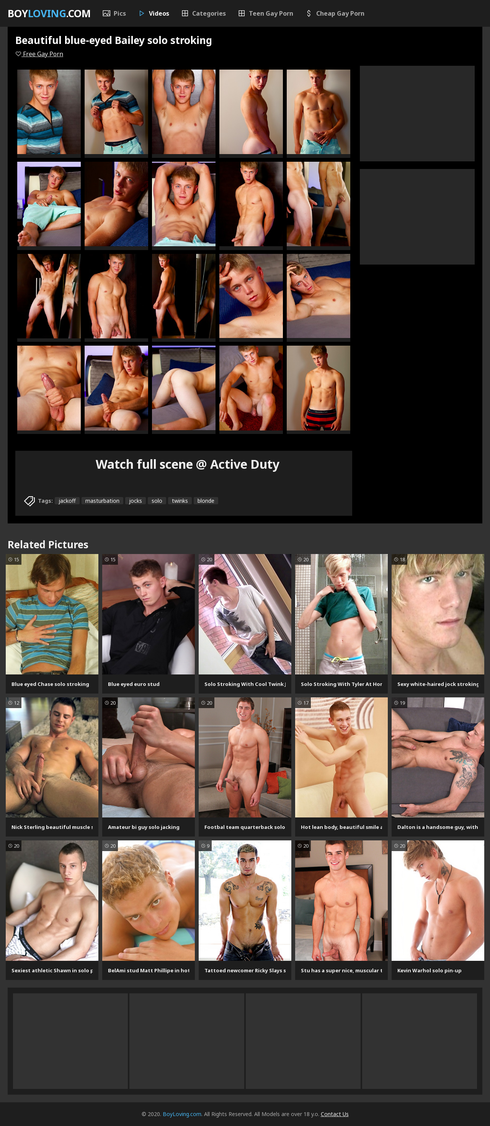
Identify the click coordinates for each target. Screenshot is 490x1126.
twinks (180, 500)
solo (157, 500)
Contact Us (335, 1114)
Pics (114, 13)
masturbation (102, 500)
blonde (206, 500)
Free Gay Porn (39, 54)
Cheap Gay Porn (334, 13)
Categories (203, 13)
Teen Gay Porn (265, 13)
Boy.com (49, 13)
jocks (135, 500)
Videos (153, 13)
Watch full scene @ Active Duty (187, 464)
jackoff (67, 500)
